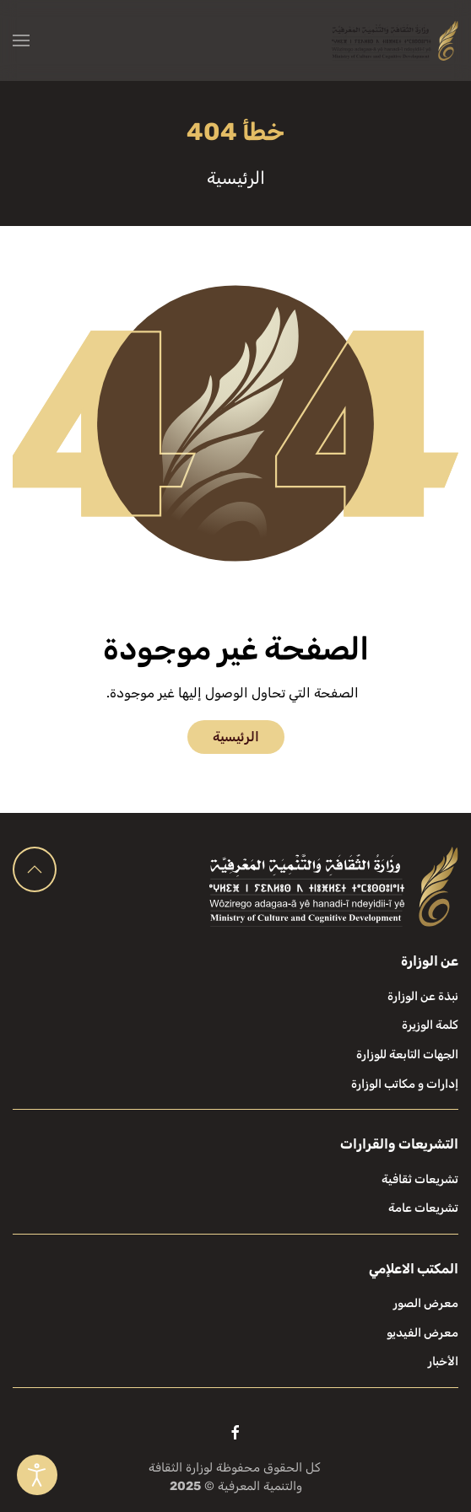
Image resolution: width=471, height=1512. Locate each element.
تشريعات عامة (423, 1208)
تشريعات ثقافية (420, 1179)
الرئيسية (236, 737)
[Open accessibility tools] (37, 1475)
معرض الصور (425, 1303)
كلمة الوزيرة (430, 1025)
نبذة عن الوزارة (422, 996)
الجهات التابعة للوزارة (407, 1054)
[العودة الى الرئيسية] (395, 40)
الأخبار (443, 1361)
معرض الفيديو (422, 1333)
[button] (21, 40)
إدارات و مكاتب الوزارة (404, 1084)
